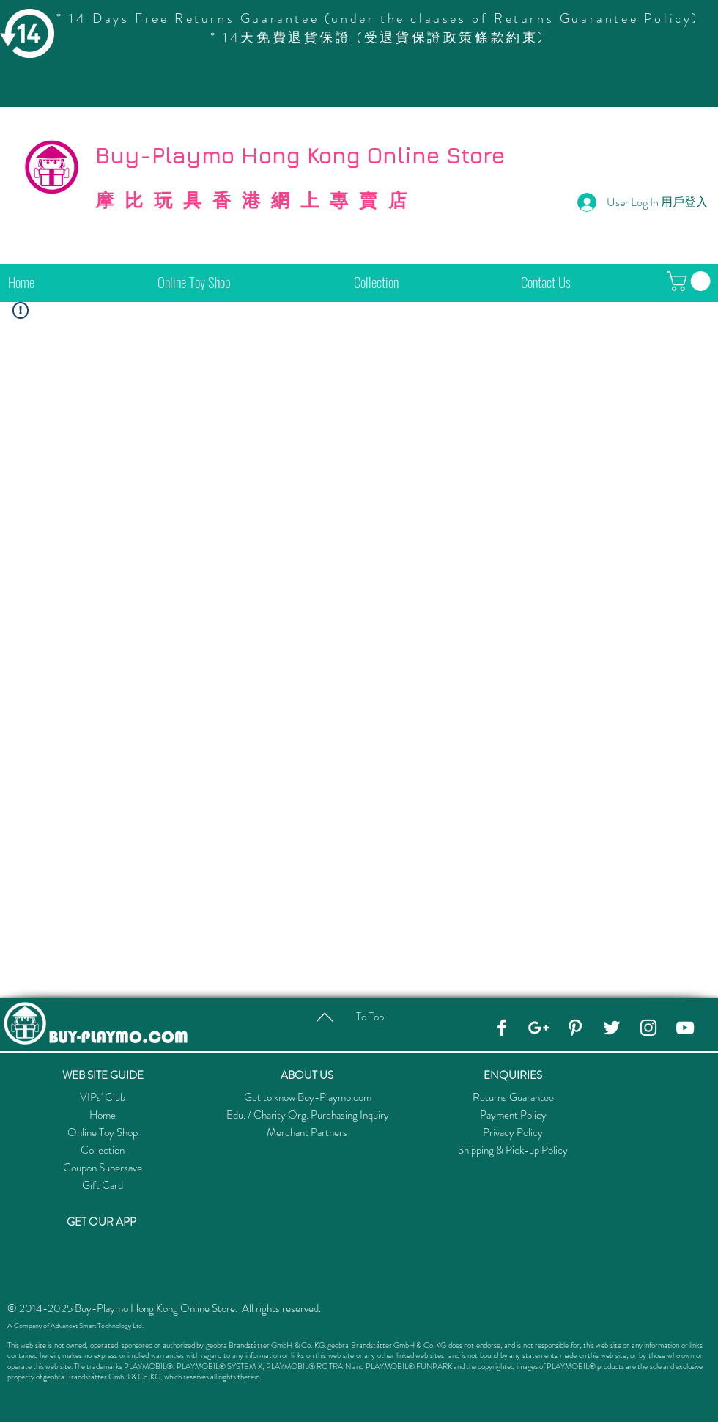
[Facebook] (502, 1028)
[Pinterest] (575, 1028)
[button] (691, 281)
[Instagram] (648, 1028)
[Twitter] (612, 1028)
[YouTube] (685, 1028)
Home (102, 1115)
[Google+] (538, 1028)
